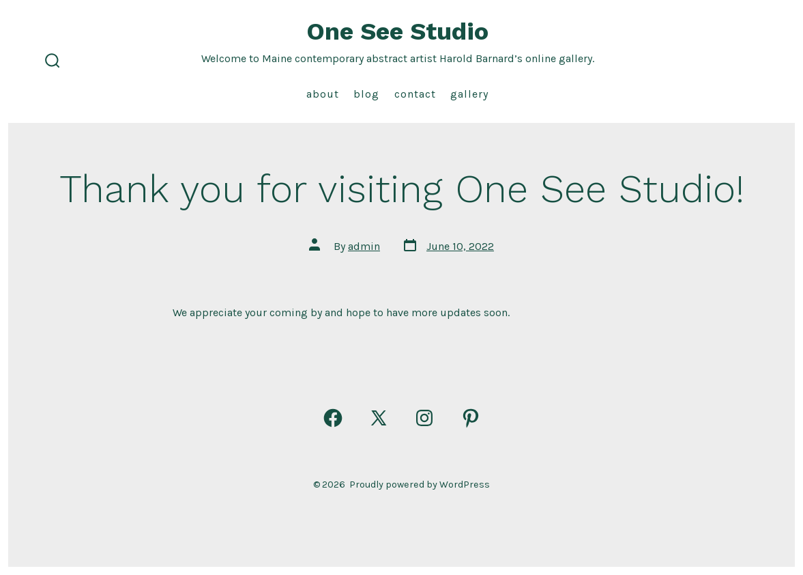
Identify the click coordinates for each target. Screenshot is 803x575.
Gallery (469, 93)
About (322, 93)
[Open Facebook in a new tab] (333, 418)
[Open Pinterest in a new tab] (471, 418)
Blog (366, 93)
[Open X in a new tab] (378, 418)
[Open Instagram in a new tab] (424, 418)
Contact (415, 93)
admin (364, 246)
